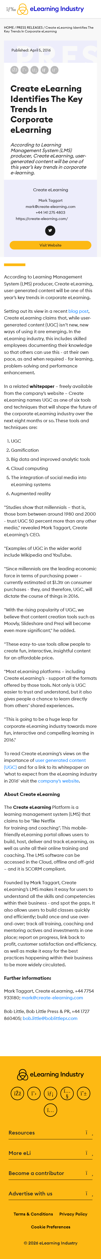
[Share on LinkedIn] (34, 70)
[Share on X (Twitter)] (25, 70)
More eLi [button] (50, 1153)
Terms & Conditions (33, 1214)
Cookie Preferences (50, 1226)
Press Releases (30, 27)
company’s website (58, 781)
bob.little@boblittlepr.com (50, 1018)
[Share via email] (45, 70)
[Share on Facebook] (14, 70)
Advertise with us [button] (50, 1194)
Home (9, 27)
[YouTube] (67, 1093)
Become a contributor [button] (50, 1173)
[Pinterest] (83, 1093)
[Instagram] (50, 1110)
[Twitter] (34, 1093)
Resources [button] (50, 1133)
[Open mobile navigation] (9, 9)
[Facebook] (17, 1093)
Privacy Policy (73, 1214)
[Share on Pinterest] (54, 70)
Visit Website (50, 245)
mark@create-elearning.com (52, 998)
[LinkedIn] (50, 1093)
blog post (78, 311)
